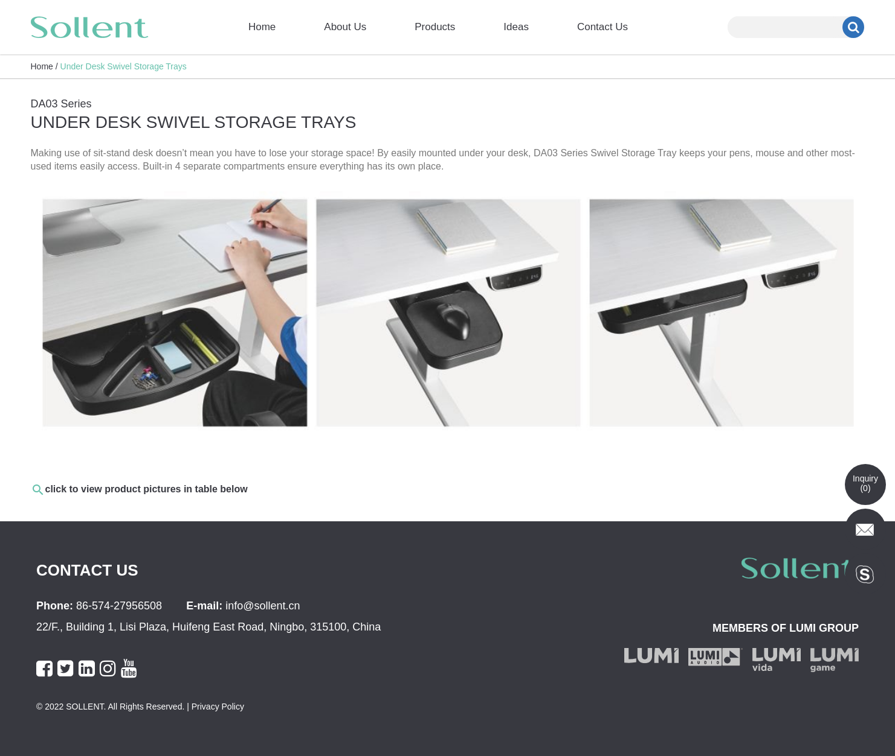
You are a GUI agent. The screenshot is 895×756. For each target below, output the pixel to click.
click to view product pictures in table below (146, 489)
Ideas (516, 27)
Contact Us (602, 27)
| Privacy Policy (214, 706)
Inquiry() (865, 483)
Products (435, 27)
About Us (345, 27)
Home (262, 27)
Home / (44, 66)
